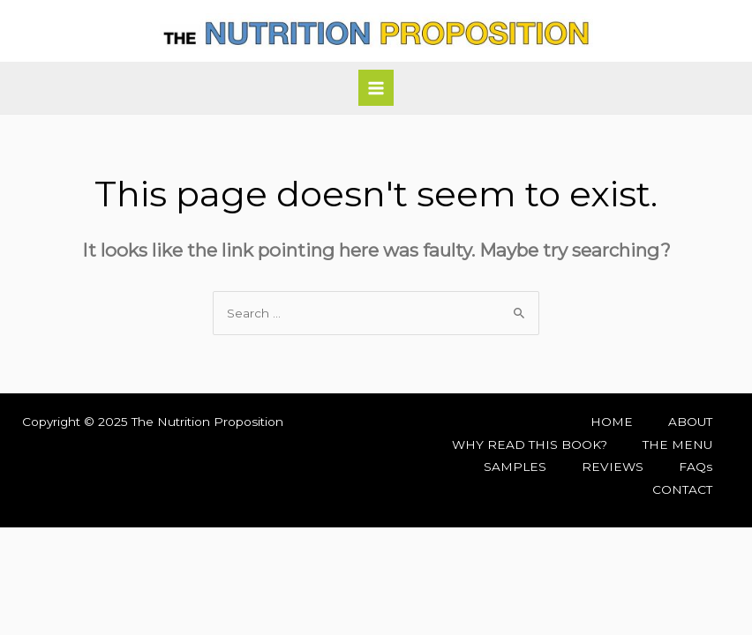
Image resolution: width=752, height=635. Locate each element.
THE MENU (677, 444)
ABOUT (690, 422)
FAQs (695, 466)
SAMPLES (515, 466)
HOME (611, 422)
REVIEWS (612, 466)
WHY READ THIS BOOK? (529, 444)
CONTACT (682, 489)
